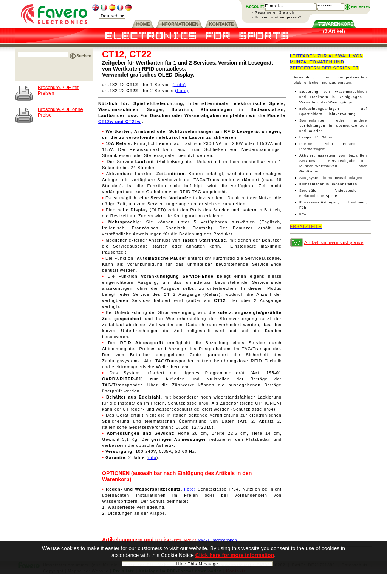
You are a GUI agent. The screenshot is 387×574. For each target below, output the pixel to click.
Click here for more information (234, 557)
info (152, 457)
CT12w (106, 121)
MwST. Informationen (217, 540)
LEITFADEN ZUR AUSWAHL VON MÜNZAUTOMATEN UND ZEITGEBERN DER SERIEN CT (326, 62)
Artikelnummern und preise (333, 242)
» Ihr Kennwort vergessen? (276, 17)
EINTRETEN (360, 7)
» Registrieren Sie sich (272, 12)
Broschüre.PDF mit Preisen (58, 90)
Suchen (83, 56)
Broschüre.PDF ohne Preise (60, 112)
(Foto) (179, 84)
